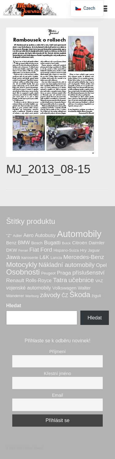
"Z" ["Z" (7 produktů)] (9, 235)
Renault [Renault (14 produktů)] (15, 280)
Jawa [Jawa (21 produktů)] (13, 257)
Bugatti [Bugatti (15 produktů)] (52, 242)
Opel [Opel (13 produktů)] (101, 265)
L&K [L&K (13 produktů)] (44, 257)
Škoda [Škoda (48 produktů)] (79, 294)
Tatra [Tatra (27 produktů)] (60, 279)
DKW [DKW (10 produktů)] (11, 250)
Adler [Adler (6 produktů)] (17, 236)
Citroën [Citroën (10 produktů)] (79, 242)
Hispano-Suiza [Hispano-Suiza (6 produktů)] (66, 250)
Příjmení (57, 351)
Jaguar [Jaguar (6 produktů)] (94, 250)
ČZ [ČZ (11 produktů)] (65, 295)
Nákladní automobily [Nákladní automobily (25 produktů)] (67, 264)
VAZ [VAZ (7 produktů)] (99, 281)
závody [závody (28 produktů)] (50, 294)
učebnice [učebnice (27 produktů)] (81, 279)
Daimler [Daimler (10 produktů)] (97, 242)
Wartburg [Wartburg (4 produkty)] (32, 296)
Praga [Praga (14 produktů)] (64, 273)
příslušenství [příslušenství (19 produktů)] (88, 272)
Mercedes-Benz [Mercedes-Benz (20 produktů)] (83, 257)
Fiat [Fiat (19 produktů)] (34, 249)
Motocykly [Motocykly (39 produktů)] (21, 264)
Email (57, 395)
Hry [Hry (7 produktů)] (83, 250)
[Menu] (104, 9)
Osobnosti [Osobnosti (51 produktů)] (23, 272)
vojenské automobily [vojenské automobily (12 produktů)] (28, 287)
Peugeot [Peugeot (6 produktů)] (48, 273)
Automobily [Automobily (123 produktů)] (79, 234)
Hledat (13, 305)
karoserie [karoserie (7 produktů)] (29, 257)
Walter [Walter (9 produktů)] (84, 288)
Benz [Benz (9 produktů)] (11, 242)
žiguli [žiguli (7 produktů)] (96, 295)
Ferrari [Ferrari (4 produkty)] (23, 250)
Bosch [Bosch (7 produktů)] (37, 243)
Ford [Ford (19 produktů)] (46, 249)
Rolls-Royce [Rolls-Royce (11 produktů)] (38, 280)
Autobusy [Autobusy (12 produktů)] (45, 235)
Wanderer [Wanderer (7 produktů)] (15, 295)
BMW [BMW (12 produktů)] (24, 242)
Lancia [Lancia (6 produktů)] (56, 258)
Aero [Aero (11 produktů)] (28, 235)
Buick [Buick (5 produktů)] (66, 243)
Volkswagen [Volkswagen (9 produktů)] (64, 288)
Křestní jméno (57, 373)
